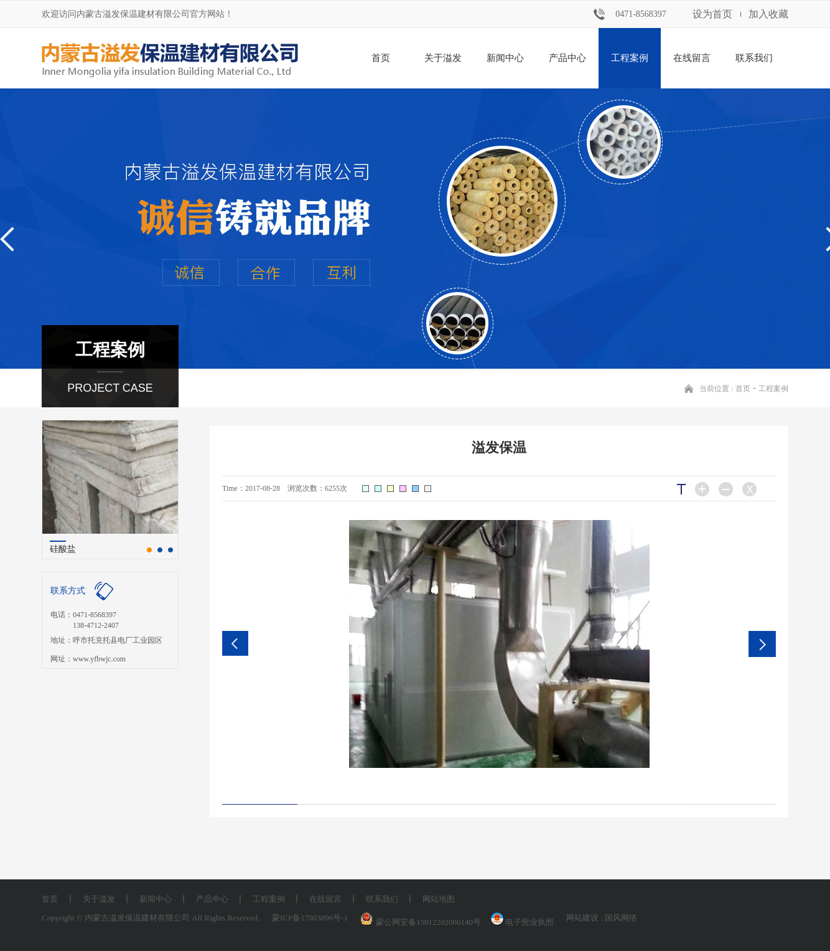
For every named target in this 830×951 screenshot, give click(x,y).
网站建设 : (585, 917)
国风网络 (621, 917)
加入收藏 (768, 14)
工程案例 (629, 58)
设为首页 (712, 14)
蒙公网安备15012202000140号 (428, 922)
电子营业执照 (521, 922)
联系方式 (67, 590)
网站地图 (438, 899)
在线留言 (692, 58)
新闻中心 (505, 58)
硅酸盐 (63, 549)
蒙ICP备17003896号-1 (310, 917)
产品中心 (567, 58)
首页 (380, 58)
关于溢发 (443, 58)
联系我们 (754, 58)
